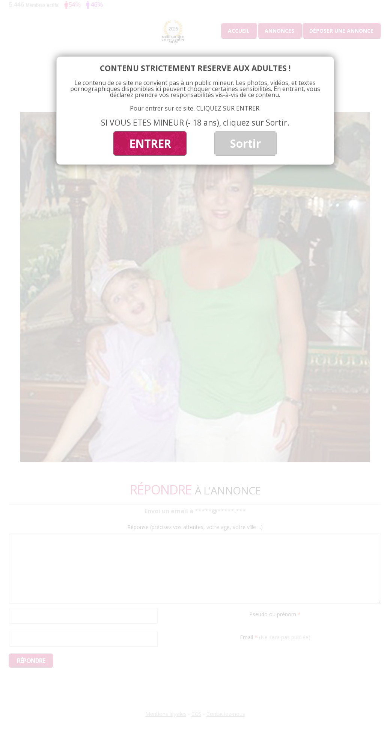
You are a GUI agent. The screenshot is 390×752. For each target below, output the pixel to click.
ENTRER (150, 143)
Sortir (245, 143)
